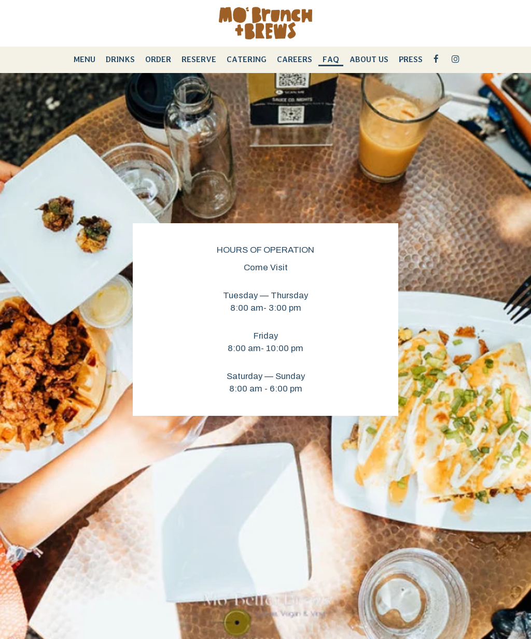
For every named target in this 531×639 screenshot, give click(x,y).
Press (411, 59)
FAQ (331, 59)
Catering (247, 59)
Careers (294, 59)
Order (158, 59)
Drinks (120, 59)
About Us (369, 59)
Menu (84, 59)
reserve (198, 59)
